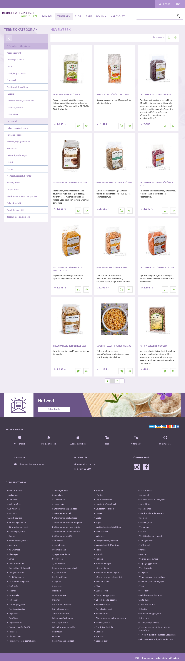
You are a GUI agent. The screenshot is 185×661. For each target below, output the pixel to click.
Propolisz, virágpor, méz (150, 613)
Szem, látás (144, 504)
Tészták (142, 531)
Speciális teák (102, 640)
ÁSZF (89, 16)
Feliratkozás (54, 409)
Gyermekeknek (59, 549)
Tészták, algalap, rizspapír (18, 216)
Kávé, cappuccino (15, 134)
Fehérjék (12, 590)
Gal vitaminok (58, 499)
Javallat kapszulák (60, 613)
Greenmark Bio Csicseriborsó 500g (114, 182)
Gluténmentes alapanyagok (64, 508)
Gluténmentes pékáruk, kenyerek (67, 522)
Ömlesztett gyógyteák (106, 595)
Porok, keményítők (15, 210)
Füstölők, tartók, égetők (19, 627)
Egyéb (11, 558)
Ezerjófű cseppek (16, 577)
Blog (78, 16)
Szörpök (143, 517)
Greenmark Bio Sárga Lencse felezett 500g (68, 269)
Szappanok (144, 495)
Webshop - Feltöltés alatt (150, 595)
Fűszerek (11, 93)
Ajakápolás (13, 495)
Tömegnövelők (146, 540)
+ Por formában (15, 490)
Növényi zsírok (13, 182)
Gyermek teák (58, 545)
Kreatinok (100, 490)
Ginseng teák (58, 504)
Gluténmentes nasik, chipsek (65, 517)
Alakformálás (14, 504)
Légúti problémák (104, 499)
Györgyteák (57, 558)
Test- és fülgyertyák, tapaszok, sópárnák (157, 634)
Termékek (63, 16)
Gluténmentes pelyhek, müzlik (66, 527)
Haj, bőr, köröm (59, 572)
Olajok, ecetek (13, 189)
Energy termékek (16, 572)
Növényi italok (102, 568)
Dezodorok (13, 545)
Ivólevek (56, 599)
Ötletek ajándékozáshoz (106, 599)
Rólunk (101, 16)
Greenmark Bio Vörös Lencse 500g (157, 267)
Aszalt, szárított (14, 52)
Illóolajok (56, 590)
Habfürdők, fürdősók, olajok (64, 568)
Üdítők (142, 549)
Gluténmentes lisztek (61, 513)
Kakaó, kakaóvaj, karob (17, 128)
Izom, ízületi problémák (62, 604)
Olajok (99, 586)
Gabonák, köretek (15, 107)
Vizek (141, 586)
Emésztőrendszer (16, 563)
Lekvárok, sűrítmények (17, 155)
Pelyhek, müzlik (14, 203)
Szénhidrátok (145, 508)
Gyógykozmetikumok (62, 554)
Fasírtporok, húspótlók (17, 87)
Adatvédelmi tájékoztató (167, 658)
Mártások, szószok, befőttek (19, 175)
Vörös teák (144, 590)
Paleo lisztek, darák (104, 609)
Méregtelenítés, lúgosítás (107, 540)
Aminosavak (14, 508)
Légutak (99, 495)
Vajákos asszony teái (148, 558)
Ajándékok (13, 499)
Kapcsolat (118, 16)
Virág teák (143, 572)
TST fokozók (144, 545)
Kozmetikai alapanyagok (63, 640)
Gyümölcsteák (58, 563)
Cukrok (10, 66)
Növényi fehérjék (103, 563)
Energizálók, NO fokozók (19, 568)
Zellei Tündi (144, 599)
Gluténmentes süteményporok (66, 531)
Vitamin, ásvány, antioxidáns (152, 577)
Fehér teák (13, 586)
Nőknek (99, 558)
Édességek (11, 80)
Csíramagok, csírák (15, 59)
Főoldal (47, 16)
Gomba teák (57, 540)
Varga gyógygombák (148, 563)
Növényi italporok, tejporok (108, 572)
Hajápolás (56, 581)
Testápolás (144, 527)
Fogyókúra (13, 613)
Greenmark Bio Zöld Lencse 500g (69, 345)
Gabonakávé (12, 114)
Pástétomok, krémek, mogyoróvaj (22, 196)
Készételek (12, 148)
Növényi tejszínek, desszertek (109, 577)
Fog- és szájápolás (16, 609)
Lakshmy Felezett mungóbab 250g (114, 345)
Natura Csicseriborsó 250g (154, 345)
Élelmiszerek (26, 46)
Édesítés (143, 609)
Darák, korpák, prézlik (17, 73)
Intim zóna (144, 618)
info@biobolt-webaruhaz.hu (31, 464)
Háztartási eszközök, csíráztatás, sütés (156, 639)
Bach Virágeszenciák (17, 522)
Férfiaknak (13, 599)
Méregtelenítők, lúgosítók (107, 545)
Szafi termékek (146, 490)
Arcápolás (12, 513)
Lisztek (10, 162)
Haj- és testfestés (59, 577)
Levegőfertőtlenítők (105, 508)
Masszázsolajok (103, 531)
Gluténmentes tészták (62, 536)
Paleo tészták (102, 613)
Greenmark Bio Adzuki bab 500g (156, 94)
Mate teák (100, 536)
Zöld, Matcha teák (147, 604)
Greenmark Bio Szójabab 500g (112, 267)
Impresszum (147, 658)
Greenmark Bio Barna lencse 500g (70, 182)
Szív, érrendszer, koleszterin (151, 513)
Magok (10, 169)
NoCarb (99, 554)
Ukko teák (143, 554)
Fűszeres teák (14, 636)
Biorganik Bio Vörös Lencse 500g (113, 94)
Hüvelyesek (12, 121)
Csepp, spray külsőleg (149, 622)
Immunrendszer (59, 595)
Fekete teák (13, 595)
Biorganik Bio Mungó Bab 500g (68, 94)
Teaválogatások (146, 522)
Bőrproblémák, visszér (18, 527)
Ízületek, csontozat (60, 609)
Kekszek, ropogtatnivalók (18, 141)
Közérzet (56, 636)
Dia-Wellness (14, 549)
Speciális (99, 631)
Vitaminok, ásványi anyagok (151, 581)
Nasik (98, 549)
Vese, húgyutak (146, 568)
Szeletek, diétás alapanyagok (152, 499)
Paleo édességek (103, 604)
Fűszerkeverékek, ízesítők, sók (20, 100)
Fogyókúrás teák (15, 622)
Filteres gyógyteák (16, 604)
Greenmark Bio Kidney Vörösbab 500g (156, 184)
